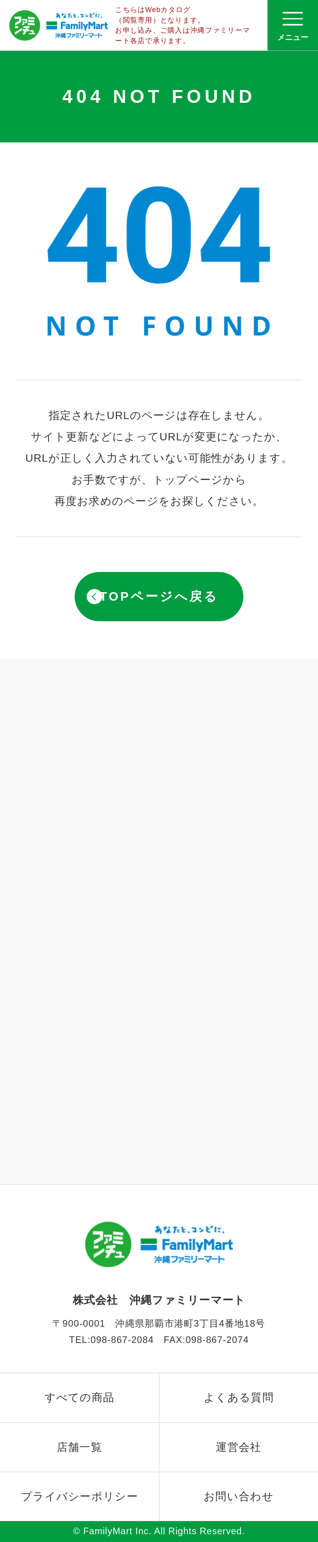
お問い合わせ (239, 1496)
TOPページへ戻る (159, 596)
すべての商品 (80, 1397)
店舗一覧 (79, 1447)
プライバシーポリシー (79, 1496)
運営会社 (238, 1447)
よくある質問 (239, 1397)
